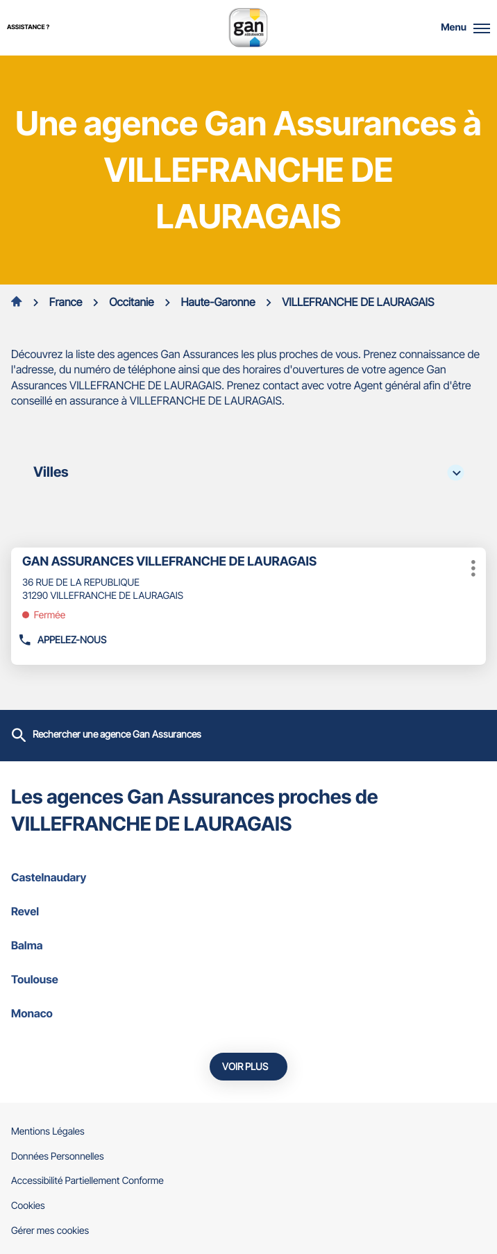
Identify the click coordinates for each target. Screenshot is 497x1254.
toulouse (248, 979)
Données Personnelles (57, 1157)
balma (248, 945)
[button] (481, 27)
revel (248, 911)
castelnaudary (248, 877)
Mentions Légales (48, 1132)
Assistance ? (28, 27)
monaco (248, 1013)
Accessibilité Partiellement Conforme (87, 1181)
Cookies (28, 1206)
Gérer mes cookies (50, 1231)
